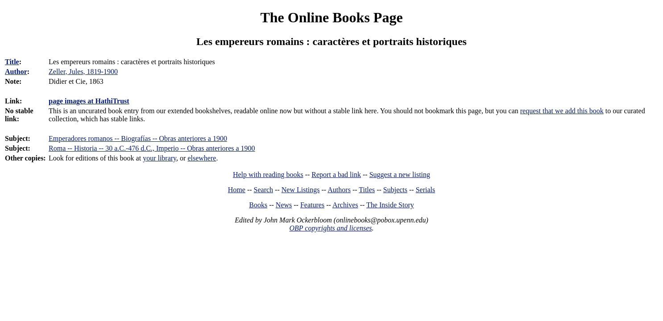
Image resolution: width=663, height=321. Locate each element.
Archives (345, 205)
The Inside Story (390, 205)
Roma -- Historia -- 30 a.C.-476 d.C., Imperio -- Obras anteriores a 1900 (152, 148)
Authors (339, 189)
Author (16, 71)
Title (12, 62)
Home (236, 189)
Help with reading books (268, 174)
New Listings (301, 189)
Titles (367, 189)
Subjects (395, 189)
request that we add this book (562, 111)
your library (159, 158)
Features (312, 205)
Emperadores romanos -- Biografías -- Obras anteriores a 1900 (138, 138)
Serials (425, 189)
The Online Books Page (331, 17)
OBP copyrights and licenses (330, 228)
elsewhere (201, 158)
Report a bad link (336, 174)
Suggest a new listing (399, 174)
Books (258, 205)
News (284, 205)
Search (263, 189)
